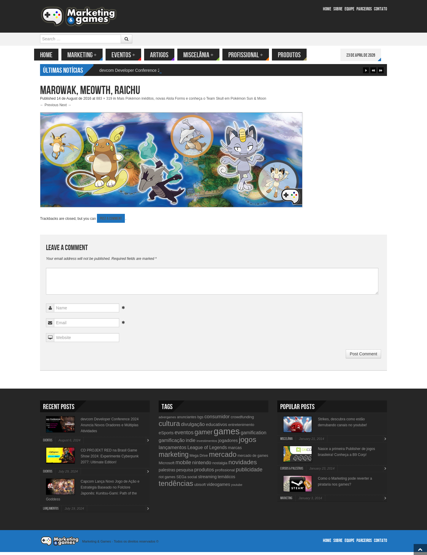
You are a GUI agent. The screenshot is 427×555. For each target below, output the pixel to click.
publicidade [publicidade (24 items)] (249, 473)
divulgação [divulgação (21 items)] (193, 427)
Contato (380, 9)
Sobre (337, 9)
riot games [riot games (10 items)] (167, 480)
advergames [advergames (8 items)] (167, 420)
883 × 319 (104, 101)
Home (327, 9)
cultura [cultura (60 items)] (169, 426)
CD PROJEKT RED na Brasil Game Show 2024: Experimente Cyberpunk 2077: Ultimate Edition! (109, 459)
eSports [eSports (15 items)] (166, 435)
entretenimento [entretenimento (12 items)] (241, 427)
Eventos (129, 55)
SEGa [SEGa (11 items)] (181, 480)
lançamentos (50, 511)
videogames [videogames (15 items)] (218, 487)
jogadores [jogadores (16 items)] (228, 443)
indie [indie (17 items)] (190, 443)
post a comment (111, 221)
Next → (65, 108)
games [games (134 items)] (227, 434)
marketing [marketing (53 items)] (174, 457)
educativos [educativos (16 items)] (216, 427)
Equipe (349, 9)
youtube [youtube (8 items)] (236, 487)
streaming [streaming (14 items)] (207, 479)
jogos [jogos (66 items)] (247, 442)
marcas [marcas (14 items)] (235, 450)
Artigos (165, 55)
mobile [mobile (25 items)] (183, 465)
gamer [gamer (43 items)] (204, 435)
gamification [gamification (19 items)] (253, 435)
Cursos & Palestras (291, 471)
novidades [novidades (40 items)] (242, 465)
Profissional (251, 55)
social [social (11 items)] (192, 480)
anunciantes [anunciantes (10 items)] (186, 420)
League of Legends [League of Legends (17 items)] (207, 450)
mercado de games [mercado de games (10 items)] (253, 459)
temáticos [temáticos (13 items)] (226, 479)
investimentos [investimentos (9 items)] (207, 444)
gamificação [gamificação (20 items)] (172, 443)
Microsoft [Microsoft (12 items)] (167, 466)
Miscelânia (204, 55)
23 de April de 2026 (366, 55)
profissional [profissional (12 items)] (225, 473)
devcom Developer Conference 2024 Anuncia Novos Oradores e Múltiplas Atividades (109, 428)
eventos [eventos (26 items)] (184, 435)
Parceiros (364, 9)
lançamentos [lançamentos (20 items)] (173, 450)
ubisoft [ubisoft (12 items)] (200, 487)
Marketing (88, 55)
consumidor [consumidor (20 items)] (217, 419)
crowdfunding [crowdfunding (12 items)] (242, 420)
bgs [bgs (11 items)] (200, 420)
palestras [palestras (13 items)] (167, 472)
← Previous (49, 108)
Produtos (295, 55)
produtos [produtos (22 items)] (204, 473)
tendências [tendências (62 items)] (176, 486)
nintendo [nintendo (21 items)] (201, 465)
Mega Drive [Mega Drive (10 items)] (198, 459)
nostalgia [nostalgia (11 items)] (219, 466)
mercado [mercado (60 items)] (222, 457)
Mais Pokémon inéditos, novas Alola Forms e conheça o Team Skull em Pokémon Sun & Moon (191, 101)
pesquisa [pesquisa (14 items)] (184, 472)
